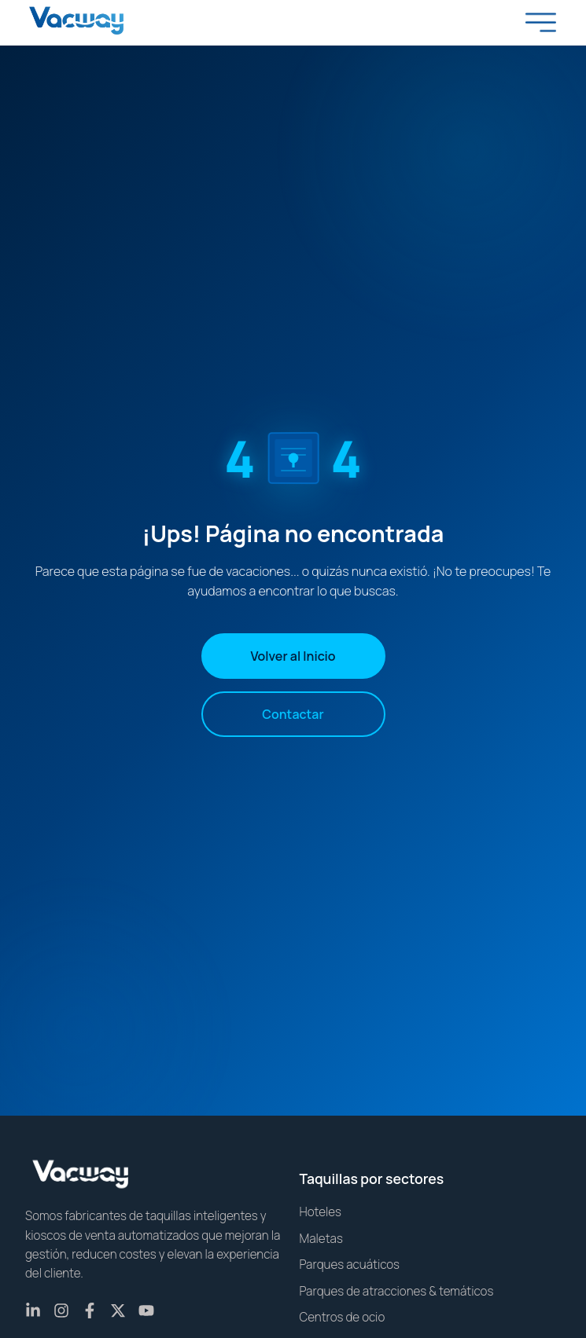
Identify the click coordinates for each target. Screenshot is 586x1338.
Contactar (292, 714)
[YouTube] (146, 1310)
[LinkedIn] (33, 1310)
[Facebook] (90, 1310)
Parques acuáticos (350, 1264)
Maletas (321, 1238)
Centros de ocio (342, 1317)
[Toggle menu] (541, 22)
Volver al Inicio (293, 656)
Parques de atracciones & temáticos (397, 1291)
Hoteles (321, 1212)
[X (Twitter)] (118, 1310)
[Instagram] (61, 1310)
